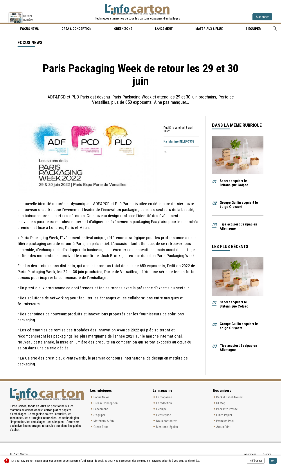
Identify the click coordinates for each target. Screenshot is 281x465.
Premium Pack (225, 421)
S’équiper (253, 29)
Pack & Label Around (229, 397)
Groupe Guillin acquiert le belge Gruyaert (239, 204)
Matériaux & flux (209, 29)
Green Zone (123, 29)
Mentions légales (167, 427)
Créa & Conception (76, 29)
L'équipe (161, 409)
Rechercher (275, 28)
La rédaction (164, 403)
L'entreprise (163, 415)
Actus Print (223, 427)
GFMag (220, 403)
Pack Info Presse (227, 409)
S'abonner (262, 17)
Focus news (29, 29)
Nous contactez (166, 421)
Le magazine (164, 397)
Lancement (164, 29)
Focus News (102, 397)
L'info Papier (224, 415)
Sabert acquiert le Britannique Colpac (234, 183)
